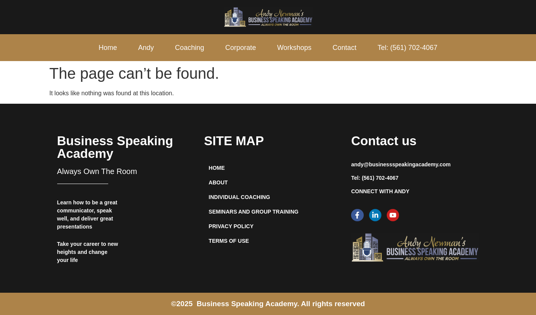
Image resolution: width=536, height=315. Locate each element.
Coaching (189, 47)
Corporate (240, 47)
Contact (344, 47)
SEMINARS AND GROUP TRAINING (254, 212)
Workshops (294, 47)
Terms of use (229, 241)
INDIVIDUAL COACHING (239, 197)
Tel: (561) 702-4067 (407, 47)
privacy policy (231, 226)
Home (108, 47)
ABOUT (218, 182)
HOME (217, 168)
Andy (146, 47)
